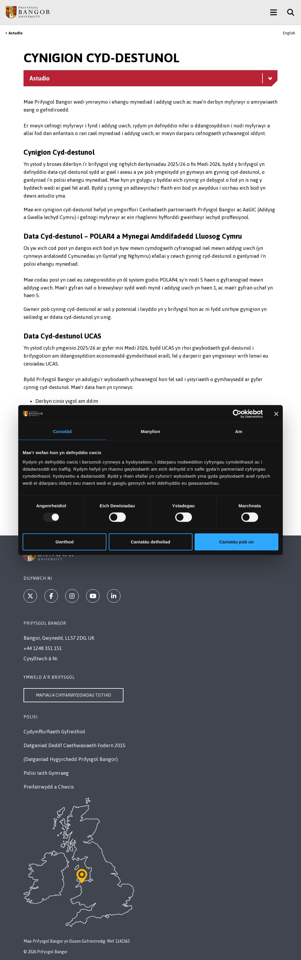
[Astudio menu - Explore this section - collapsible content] (150, 78)
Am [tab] (238, 431)
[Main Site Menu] (273, 12)
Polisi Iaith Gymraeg (46, 773)
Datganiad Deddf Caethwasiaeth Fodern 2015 (74, 745)
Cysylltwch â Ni (40, 658)
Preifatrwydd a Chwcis (49, 787)
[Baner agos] (276, 414)
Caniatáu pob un (236, 541)
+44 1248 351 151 (43, 648)
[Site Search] (288, 12)
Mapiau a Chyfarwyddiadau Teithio (73, 695)
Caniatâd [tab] (62, 431)
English (289, 33)
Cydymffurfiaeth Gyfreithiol (54, 732)
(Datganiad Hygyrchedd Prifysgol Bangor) (71, 759)
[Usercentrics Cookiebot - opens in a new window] (237, 414)
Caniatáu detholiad (150, 541)
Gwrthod (65, 541)
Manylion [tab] (150, 431)
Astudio (16, 33)
